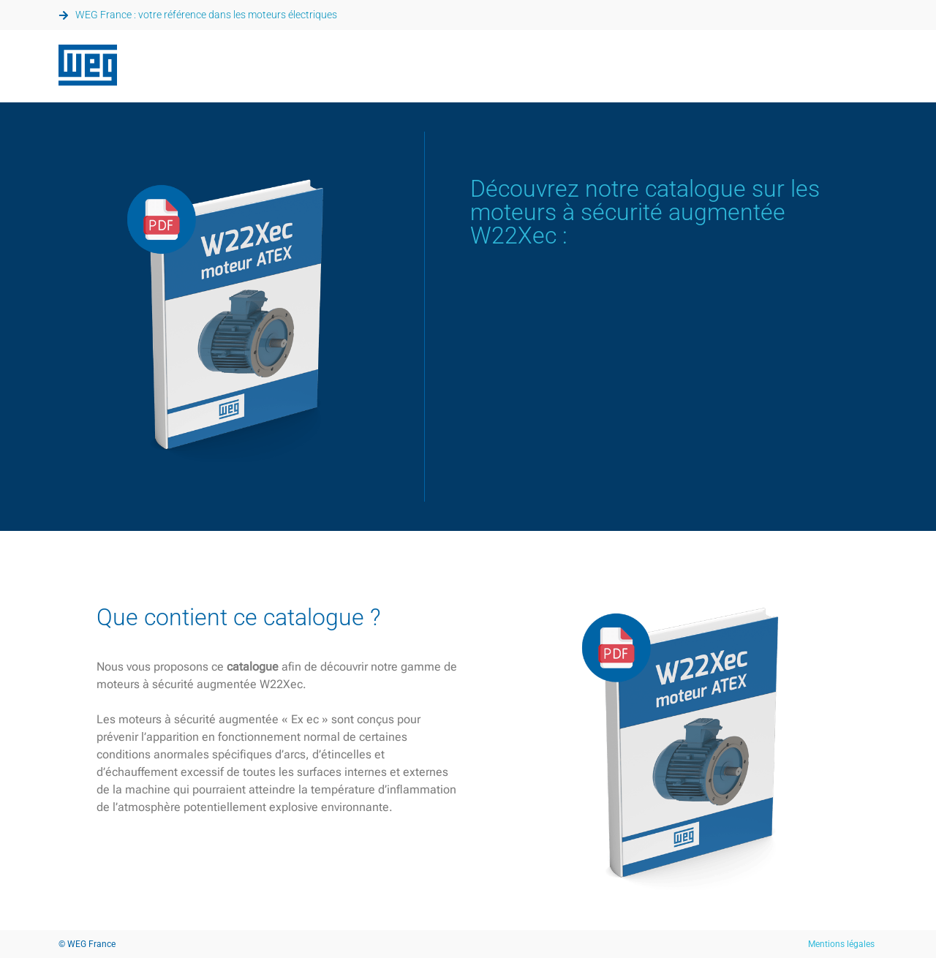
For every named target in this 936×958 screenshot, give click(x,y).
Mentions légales (841, 944)
